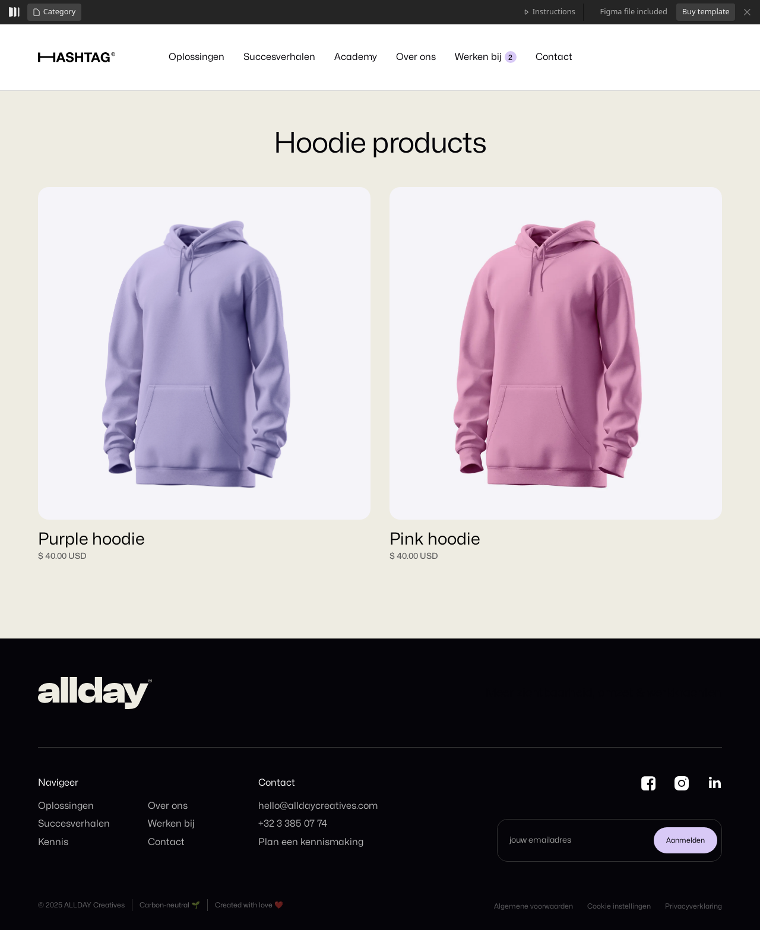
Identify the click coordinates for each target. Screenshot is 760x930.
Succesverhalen (74, 823)
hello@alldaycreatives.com (318, 806)
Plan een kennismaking (310, 842)
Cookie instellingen (619, 906)
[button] (54, 12)
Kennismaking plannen (666, 55)
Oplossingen (66, 806)
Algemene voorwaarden (533, 906)
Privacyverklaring (693, 906)
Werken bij (171, 823)
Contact (166, 842)
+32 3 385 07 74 (292, 823)
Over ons (168, 806)
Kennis (53, 842)
